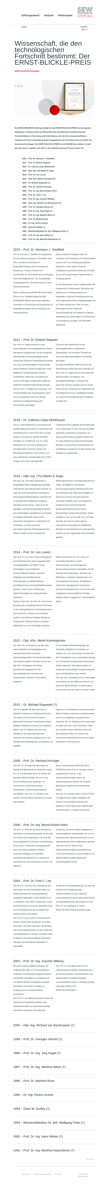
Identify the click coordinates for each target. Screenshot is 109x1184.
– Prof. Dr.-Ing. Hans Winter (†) (37, 235)
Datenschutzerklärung (42, 1174)
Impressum (26, 1174)
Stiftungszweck (30, 15)
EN (86, 30)
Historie (49, 15)
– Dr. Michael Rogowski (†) (36, 183)
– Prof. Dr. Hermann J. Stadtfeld (38, 159)
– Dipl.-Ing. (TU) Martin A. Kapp (38, 171)
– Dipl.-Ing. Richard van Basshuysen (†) (41, 203)
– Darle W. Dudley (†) (33, 227)
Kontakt (58, 1174)
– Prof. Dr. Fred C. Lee (34, 195)
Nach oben (90, 1159)
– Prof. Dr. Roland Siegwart (36, 163)
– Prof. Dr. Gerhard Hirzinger (37, 187)
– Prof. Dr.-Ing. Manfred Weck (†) (38, 215)
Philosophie (65, 15)
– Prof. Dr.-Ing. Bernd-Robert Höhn (39, 191)
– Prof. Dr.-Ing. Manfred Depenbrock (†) (41, 239)
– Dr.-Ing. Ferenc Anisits (35, 223)
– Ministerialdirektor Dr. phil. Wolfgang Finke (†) (45, 231)
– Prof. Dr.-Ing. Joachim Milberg (38, 199)
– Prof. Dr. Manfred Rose (35, 219)
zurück (24, 27)
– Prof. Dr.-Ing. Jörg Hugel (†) (37, 211)
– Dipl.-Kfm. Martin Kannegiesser (39, 179)
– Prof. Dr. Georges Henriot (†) (37, 207)
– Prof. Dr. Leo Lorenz (34, 175)
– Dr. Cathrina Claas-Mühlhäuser (38, 167)
